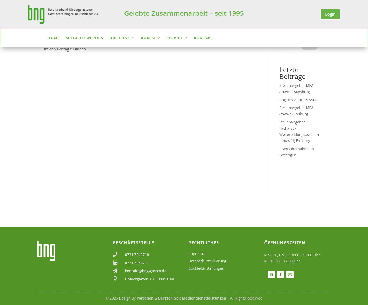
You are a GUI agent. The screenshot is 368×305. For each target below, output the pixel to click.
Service (175, 38)
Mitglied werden (85, 38)
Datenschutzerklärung (207, 260)
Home (54, 38)
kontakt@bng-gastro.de (146, 270)
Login (330, 14)
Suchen (309, 75)
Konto (148, 38)
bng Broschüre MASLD (298, 132)
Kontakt (203, 38)
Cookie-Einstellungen (206, 268)
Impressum (198, 253)
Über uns (119, 38)
